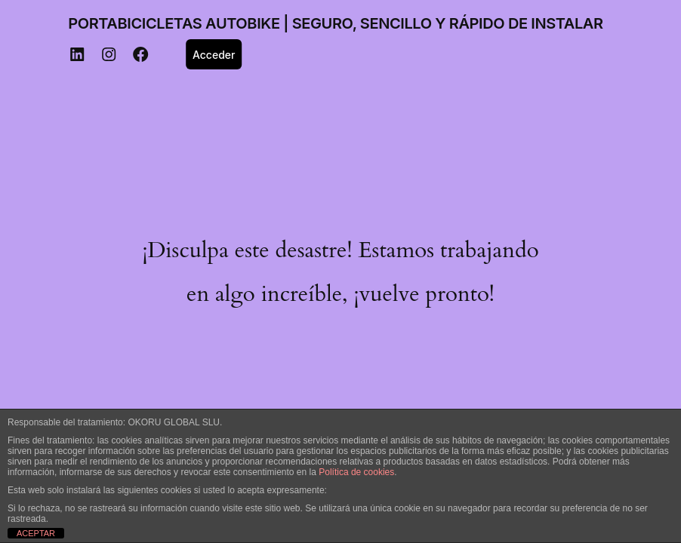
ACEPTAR (36, 533)
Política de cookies (356, 472)
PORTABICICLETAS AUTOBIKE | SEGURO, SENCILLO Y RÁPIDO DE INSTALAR (335, 23)
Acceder (214, 54)
